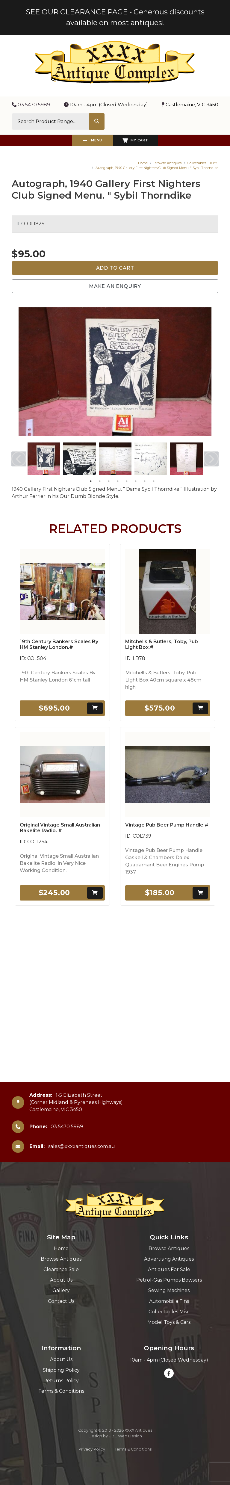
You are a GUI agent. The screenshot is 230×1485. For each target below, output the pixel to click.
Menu (92, 140)
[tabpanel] (44, 459)
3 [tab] (109, 481)
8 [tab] (154, 481)
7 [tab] (145, 481)
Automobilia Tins (169, 1301)
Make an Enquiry (115, 286)
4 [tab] (118, 481)
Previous (18, 458)
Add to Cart (115, 268)
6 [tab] (136, 481)
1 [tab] (91, 481)
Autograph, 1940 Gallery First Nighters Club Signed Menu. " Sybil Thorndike (157, 168)
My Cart (135, 140)
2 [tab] (100, 481)
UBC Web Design (125, 1436)
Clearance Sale (61, 1269)
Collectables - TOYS (202, 163)
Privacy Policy (91, 1449)
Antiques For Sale (169, 1269)
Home (143, 163)
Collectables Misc (169, 1312)
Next (211, 458)
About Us (61, 1280)
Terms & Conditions (61, 1391)
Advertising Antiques (169, 1259)
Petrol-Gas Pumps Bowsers (169, 1280)
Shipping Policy (61, 1370)
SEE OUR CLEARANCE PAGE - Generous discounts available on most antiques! (115, 17)
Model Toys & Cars (168, 1322)
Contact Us (61, 1301)
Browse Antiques (167, 163)
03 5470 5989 (31, 105)
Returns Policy (61, 1380)
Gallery (61, 1290)
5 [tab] (127, 481)
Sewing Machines (169, 1290)
